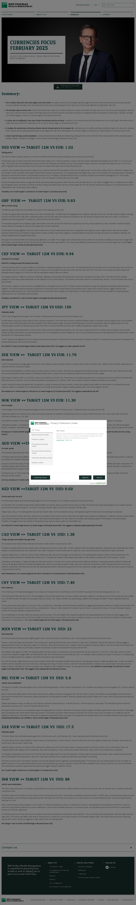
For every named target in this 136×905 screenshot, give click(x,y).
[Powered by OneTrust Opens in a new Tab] (98, 483)
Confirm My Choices (40, 477)
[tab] (41, 430)
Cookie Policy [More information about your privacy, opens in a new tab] (60, 440)
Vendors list (68, 440)
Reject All (85, 477)
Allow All (99, 477)
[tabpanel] (80, 436)
